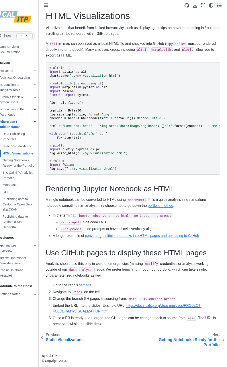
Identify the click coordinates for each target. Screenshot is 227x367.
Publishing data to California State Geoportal (22, 222)
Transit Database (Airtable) (18, 272)
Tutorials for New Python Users (18, 99)
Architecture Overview (14, 248)
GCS (12, 192)
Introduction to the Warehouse (18, 111)
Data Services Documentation (16, 49)
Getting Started (16, 294)
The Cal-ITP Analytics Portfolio (24, 175)
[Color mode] (211, 5)
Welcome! (13, 70)
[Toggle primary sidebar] (53, 5)
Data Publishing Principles (20, 136)
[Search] (23, 35)
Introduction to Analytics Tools (16, 87)
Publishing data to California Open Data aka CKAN (24, 204)
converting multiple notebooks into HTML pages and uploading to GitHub (149, 236)
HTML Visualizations (24, 153)
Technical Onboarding (21, 77)
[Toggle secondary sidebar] (219, 5)
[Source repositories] (187, 5)
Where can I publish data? (16, 124)
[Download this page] (195, 5)
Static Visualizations (23, 146)
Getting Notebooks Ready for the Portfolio (25, 162)
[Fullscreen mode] (203, 5)
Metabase (16, 185)
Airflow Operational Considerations (19, 260)
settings (92, 285)
